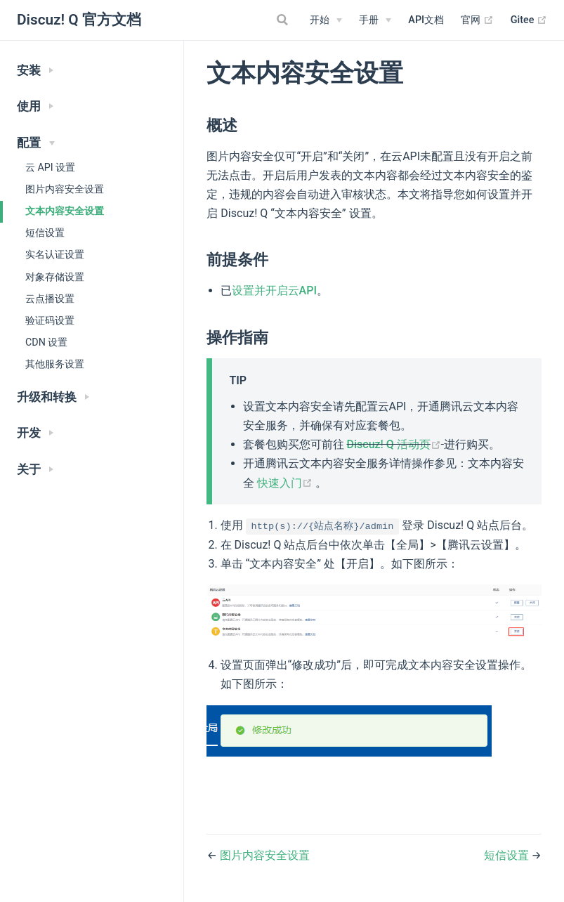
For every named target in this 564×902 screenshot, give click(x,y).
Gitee (529, 20)
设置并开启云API (274, 290)
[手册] (375, 20)
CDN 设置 (46, 342)
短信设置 (45, 232)
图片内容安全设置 (64, 189)
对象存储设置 (54, 276)
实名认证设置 (54, 254)
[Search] (284, 20)
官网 (477, 20)
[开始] (326, 20)
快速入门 (286, 483)
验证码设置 (49, 320)
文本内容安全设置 (64, 210)
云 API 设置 (50, 167)
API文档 (426, 20)
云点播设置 (49, 298)
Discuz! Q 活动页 (395, 444)
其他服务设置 (54, 364)
